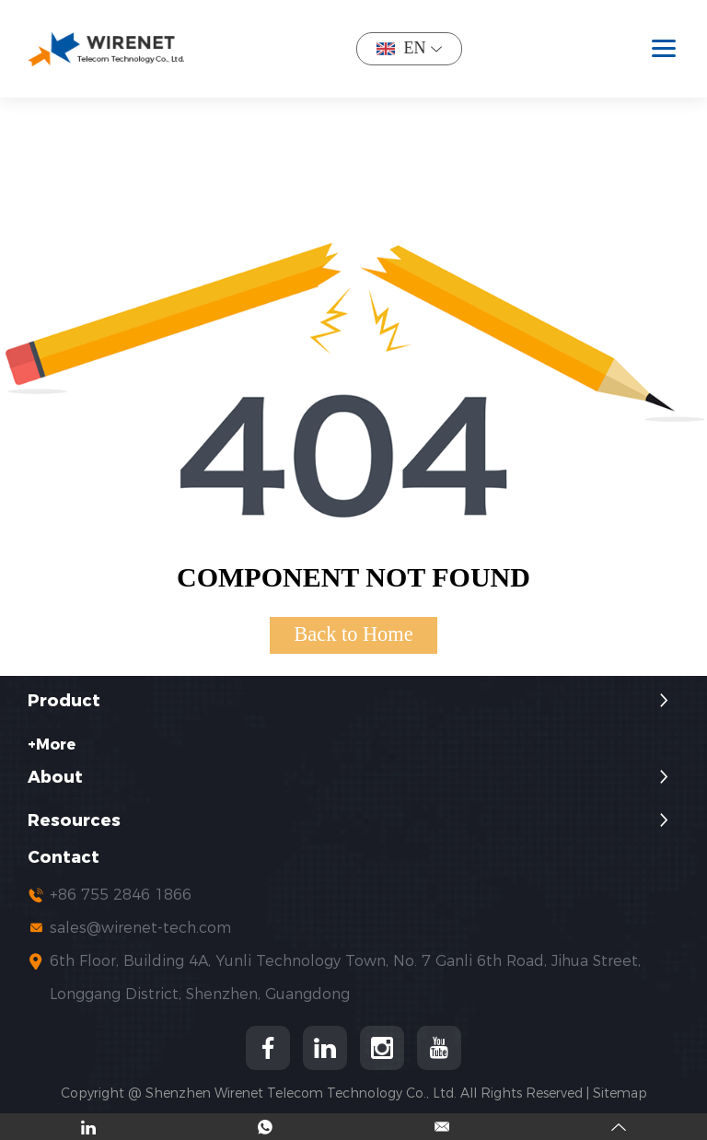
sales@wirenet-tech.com (140, 927)
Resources (74, 821)
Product (64, 701)
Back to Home (353, 634)
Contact (63, 857)
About (55, 777)
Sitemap (620, 1093)
